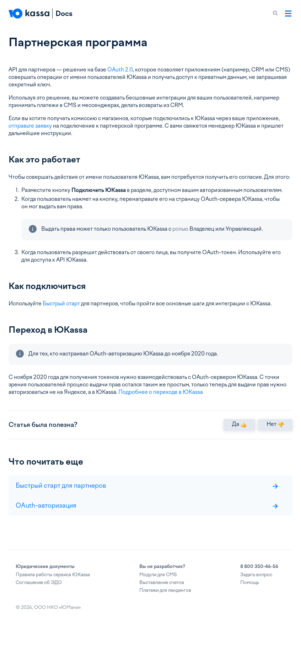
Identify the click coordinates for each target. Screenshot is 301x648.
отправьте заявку (30, 126)
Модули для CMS (158, 586)
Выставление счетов (161, 593)
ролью (180, 229)
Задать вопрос (256, 586)
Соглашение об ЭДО (39, 593)
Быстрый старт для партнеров (147, 496)
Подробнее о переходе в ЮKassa (160, 392)
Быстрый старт (61, 303)
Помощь (249, 593)
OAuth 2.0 (120, 69)
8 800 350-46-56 (259, 577)
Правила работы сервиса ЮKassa (53, 586)
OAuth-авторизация (147, 516)
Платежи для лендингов (165, 601)
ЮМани (70, 618)
